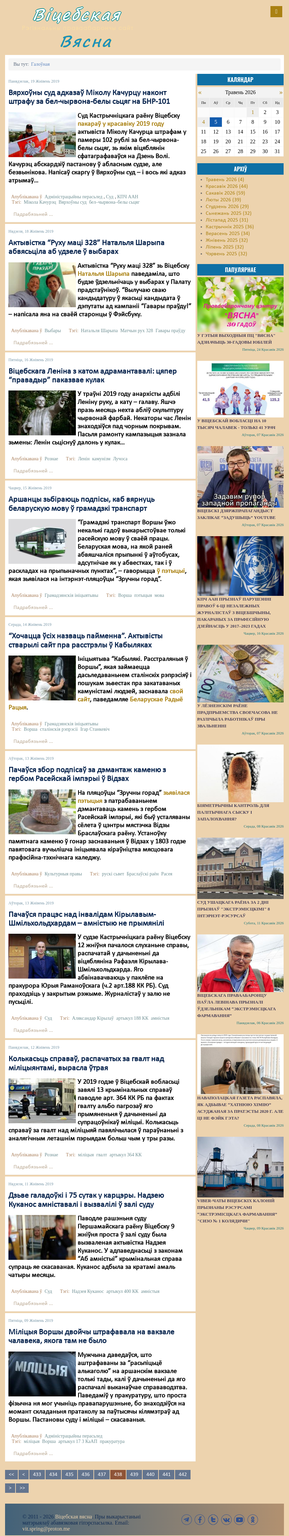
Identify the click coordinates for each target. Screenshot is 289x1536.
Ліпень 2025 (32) (225, 247)
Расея (166, 873)
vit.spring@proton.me (46, 1529)
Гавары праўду (170, 330)
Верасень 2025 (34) (228, 233)
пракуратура (112, 1441)
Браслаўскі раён (143, 873)
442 (183, 1474)
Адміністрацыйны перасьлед (74, 196)
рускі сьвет (113, 873)
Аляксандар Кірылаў (93, 1018)
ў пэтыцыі (171, 571)
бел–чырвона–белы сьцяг (114, 202)
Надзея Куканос (88, 1291)
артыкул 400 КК (123, 1291)
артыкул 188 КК (132, 1018)
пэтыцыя (143, 595)
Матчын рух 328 (136, 330)
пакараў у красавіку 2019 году (121, 124)
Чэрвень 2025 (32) (226, 254)
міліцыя (86, 1154)
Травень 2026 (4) (225, 179)
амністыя (160, 1018)
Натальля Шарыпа (103, 274)
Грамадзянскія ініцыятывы (71, 595)
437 (102, 1474)
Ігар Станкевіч (94, 729)
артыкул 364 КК (126, 1154)
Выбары (53, 330)
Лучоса (120, 458)
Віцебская (76, 14)
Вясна (85, 41)
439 (134, 1474)
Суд (109, 196)
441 (167, 1474)
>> (22, 1488)
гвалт (101, 1154)
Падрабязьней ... (33, 214)
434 (53, 1474)
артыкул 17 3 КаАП (77, 1441)
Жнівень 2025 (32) (227, 240)
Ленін (84, 458)
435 (69, 1474)
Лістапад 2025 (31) (227, 220)
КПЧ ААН (127, 196)
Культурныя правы (63, 873)
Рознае (51, 458)
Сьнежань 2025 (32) (229, 213)
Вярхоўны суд (73, 202)
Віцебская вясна (73, 1516)
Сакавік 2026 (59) (225, 193)
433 (37, 1474)
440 (150, 1474)
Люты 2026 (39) (223, 200)
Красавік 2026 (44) (227, 186)
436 (86, 1474)
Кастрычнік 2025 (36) (230, 227)
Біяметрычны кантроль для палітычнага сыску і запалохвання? (233, 812)
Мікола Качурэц (40, 202)
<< (11, 1474)
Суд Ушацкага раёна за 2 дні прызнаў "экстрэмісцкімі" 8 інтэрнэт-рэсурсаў (233, 909)
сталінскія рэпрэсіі (59, 729)
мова (159, 595)
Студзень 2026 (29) (227, 206)
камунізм (101, 458)
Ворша (125, 595)
